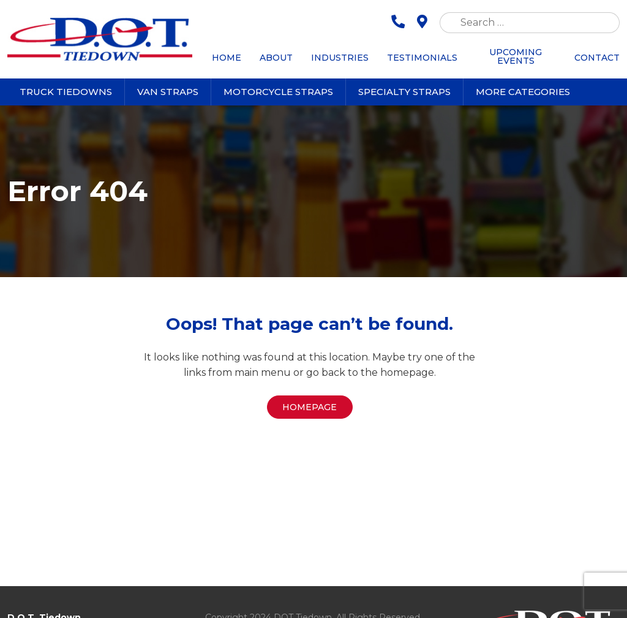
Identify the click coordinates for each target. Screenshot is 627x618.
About (276, 57)
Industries (340, 57)
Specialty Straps (404, 91)
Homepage (309, 407)
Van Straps (167, 91)
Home (226, 57)
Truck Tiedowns (66, 91)
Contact (597, 57)
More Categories (523, 91)
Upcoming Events (515, 56)
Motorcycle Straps (278, 91)
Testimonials (422, 57)
